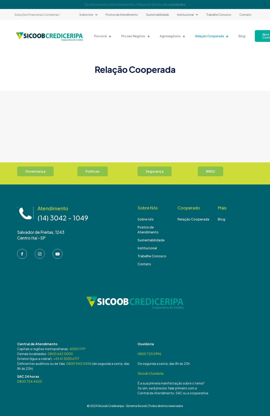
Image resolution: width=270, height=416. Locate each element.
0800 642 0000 (60, 354)
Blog (221, 219)
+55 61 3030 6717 (66, 358)
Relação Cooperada (193, 219)
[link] (135, 304)
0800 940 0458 (78, 363)
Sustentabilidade (151, 240)
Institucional (147, 248)
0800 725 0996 (149, 354)
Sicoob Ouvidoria (150, 373)
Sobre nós (145, 219)
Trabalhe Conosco (152, 256)
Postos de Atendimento (148, 229)
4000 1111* (78, 349)
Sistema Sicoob (136, 406)
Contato (144, 264)
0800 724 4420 (29, 381)
